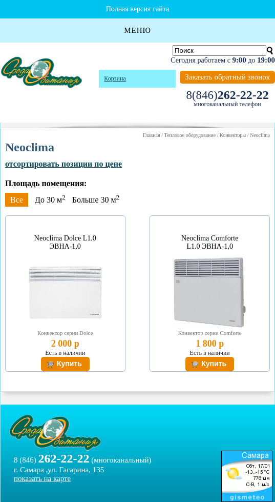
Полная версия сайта (138, 9)
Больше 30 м (95, 199)
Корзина (114, 78)
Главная (151, 135)
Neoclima (260, 135)
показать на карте (42, 478)
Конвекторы (233, 135)
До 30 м (50, 199)
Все (16, 199)
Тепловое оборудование (190, 135)
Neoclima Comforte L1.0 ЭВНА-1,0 (210, 242)
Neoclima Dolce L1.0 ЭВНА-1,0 (65, 242)
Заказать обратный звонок (227, 77)
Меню (137, 30)
